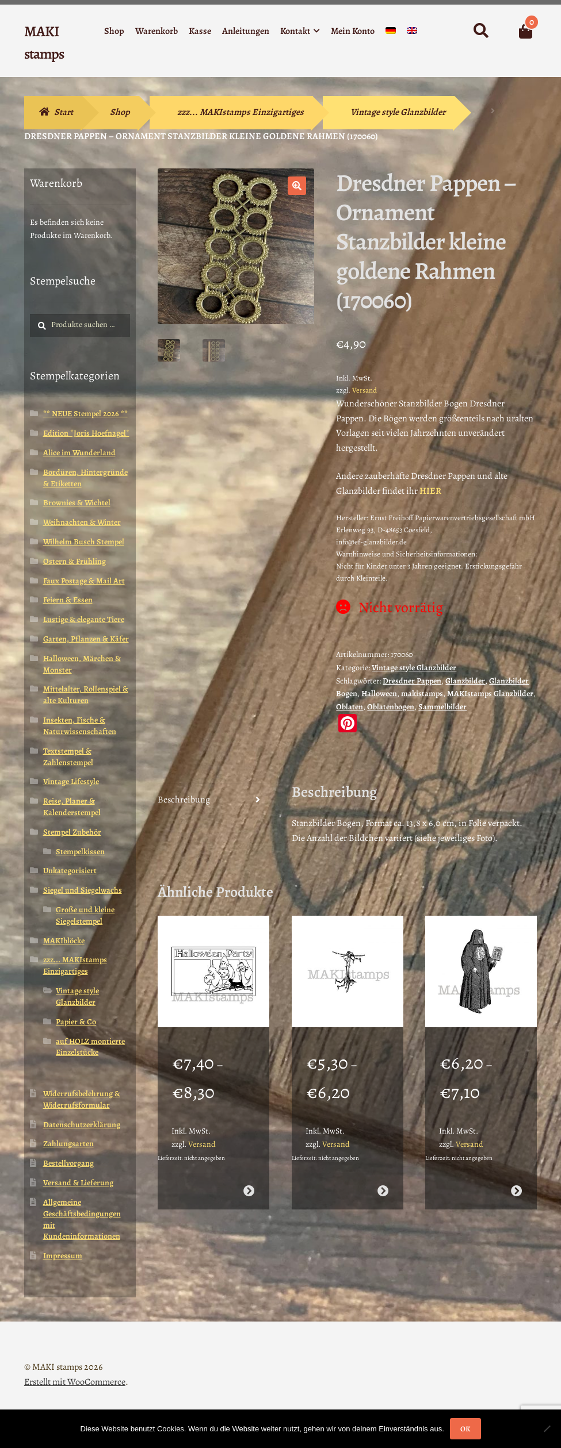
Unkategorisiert (70, 870)
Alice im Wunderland (79, 452)
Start (63, 112)
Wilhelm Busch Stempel (83, 541)
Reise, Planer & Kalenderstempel (72, 807)
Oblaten (349, 706)
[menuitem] (391, 33)
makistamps (422, 693)
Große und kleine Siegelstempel (85, 915)
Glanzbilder (465, 680)
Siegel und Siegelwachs (82, 890)
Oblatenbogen (390, 706)
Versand (364, 390)
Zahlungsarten (68, 1143)
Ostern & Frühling (74, 561)
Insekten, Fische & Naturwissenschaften (79, 726)
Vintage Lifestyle (71, 781)
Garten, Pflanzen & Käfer (86, 638)
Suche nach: (481, 31)
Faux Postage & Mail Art (84, 580)
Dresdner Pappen (412, 680)
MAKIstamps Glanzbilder (490, 693)
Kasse (200, 31)
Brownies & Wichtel (76, 502)
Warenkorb (156, 31)
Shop (114, 31)
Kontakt (295, 31)
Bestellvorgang (68, 1163)
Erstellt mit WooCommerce (74, 1382)
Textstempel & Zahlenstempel (68, 757)
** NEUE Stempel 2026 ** (85, 413)
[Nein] (546, 1428)
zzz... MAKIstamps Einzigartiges (240, 112)
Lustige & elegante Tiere (83, 619)
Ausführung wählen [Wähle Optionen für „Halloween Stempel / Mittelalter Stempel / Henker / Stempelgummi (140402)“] (516, 1186)
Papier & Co (76, 1021)
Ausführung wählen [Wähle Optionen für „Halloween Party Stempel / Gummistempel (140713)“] (248, 1186)
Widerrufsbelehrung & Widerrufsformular (81, 1099)
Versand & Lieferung (78, 1182)
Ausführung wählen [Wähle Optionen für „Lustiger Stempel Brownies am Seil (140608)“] (382, 1186)
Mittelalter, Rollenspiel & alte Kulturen (85, 694)
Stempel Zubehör (72, 832)
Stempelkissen (80, 851)
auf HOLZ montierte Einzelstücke (90, 1047)
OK (465, 1429)
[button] (297, 185)
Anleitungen (245, 31)
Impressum (62, 1255)
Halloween (379, 693)
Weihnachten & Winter (82, 522)
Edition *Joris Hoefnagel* (86, 433)
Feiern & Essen (68, 599)
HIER (430, 491)
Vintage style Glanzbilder (397, 112)
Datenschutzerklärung (81, 1124)
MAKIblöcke (64, 940)
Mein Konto (353, 31)
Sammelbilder (442, 706)
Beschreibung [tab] (184, 799)
